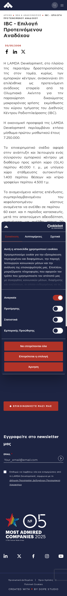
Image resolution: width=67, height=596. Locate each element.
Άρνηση (33, 366)
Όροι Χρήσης (45, 580)
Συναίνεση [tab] (11, 236)
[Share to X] (23, 52)
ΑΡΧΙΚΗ (8, 15)
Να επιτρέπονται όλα (33, 346)
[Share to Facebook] (7, 52)
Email (7, 454)
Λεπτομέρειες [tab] (33, 236)
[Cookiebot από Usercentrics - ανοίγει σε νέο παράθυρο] (48, 226)
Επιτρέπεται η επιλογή (33, 356)
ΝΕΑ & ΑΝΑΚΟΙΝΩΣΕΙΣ (28, 15)
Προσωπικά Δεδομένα (20, 580)
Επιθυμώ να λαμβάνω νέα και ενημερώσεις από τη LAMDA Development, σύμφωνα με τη (35, 474)
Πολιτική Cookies (33, 584)
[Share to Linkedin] (15, 51)
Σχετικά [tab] (55, 236)
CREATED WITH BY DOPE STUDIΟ (34, 589)
